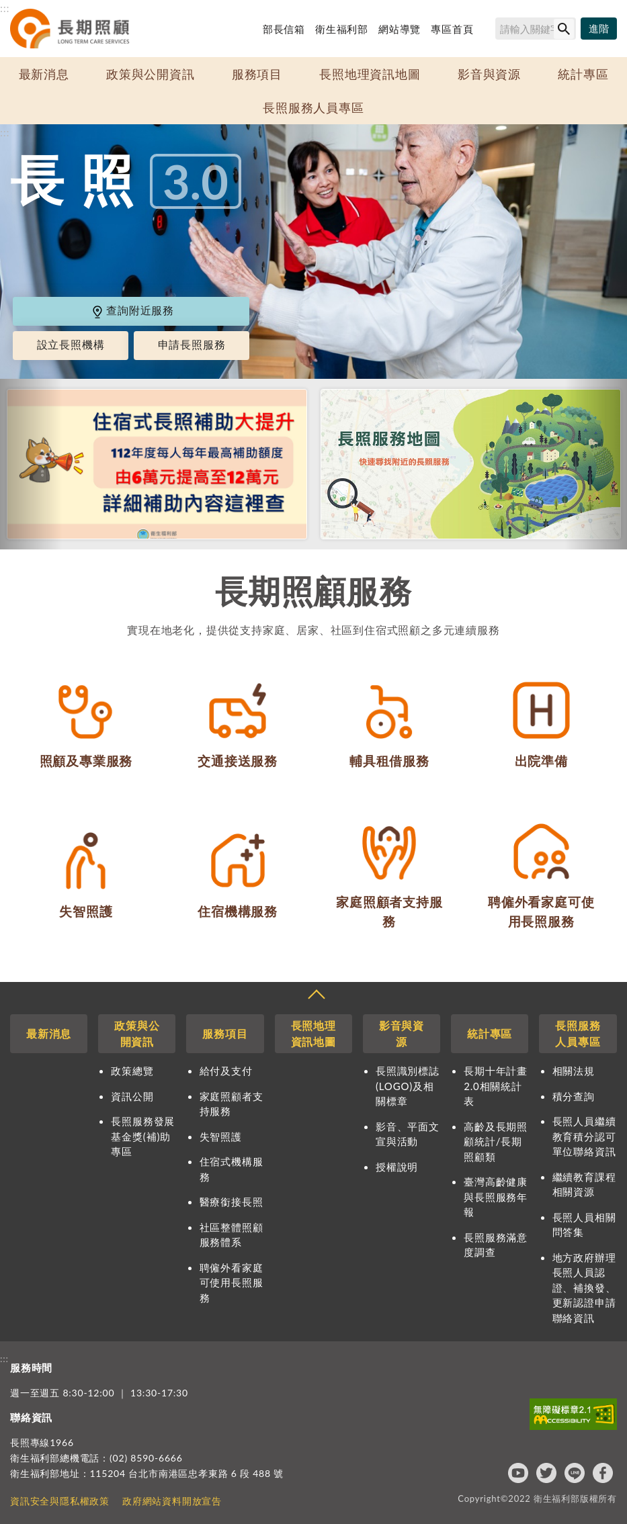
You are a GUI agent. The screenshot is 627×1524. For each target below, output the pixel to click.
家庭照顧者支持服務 (231, 1104)
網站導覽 (399, 29)
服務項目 (257, 73)
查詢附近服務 (132, 310)
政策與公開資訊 (150, 73)
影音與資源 (489, 73)
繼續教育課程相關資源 (584, 1184)
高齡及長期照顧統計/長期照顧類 (496, 1141)
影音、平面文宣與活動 (408, 1134)
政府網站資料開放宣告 (172, 1501)
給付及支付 (226, 1071)
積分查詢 (573, 1096)
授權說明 (397, 1167)
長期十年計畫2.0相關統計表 (496, 1086)
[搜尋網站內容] (535, 28)
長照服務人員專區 (313, 107)
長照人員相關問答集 (584, 1225)
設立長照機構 (71, 344)
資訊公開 (132, 1096)
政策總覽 (132, 1071)
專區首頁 (452, 29)
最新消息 (44, 73)
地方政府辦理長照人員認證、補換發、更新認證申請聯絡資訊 (584, 1287)
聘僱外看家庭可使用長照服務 (231, 1282)
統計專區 (583, 73)
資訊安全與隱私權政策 (60, 1501)
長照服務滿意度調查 (496, 1245)
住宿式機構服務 (231, 1169)
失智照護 (221, 1136)
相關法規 (573, 1071)
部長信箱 (284, 29)
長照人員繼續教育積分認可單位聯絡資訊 (584, 1136)
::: (4, 7)
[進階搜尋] (599, 28)
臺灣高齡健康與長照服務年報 (496, 1196)
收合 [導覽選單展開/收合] (316, 996)
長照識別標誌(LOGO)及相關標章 (408, 1086)
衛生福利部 (341, 29)
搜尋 (489, 31)
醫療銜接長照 (231, 1202)
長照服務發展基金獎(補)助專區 (143, 1136)
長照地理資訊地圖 (369, 73)
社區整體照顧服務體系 (231, 1235)
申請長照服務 (192, 344)
